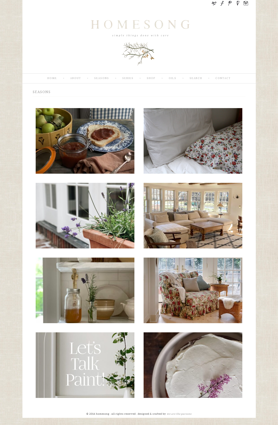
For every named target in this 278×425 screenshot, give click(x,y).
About (75, 78)
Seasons (101, 78)
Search (196, 78)
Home (52, 78)
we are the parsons (179, 413)
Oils (172, 78)
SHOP (151, 78)
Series (128, 78)
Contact (223, 78)
